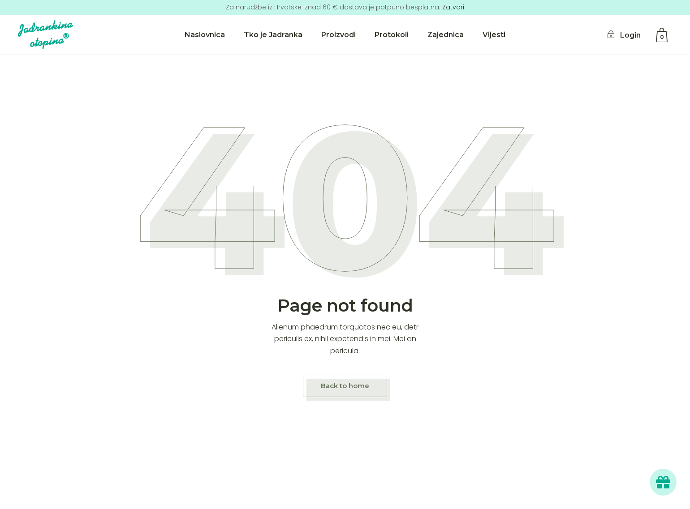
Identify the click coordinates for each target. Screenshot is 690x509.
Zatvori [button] (453, 7)
